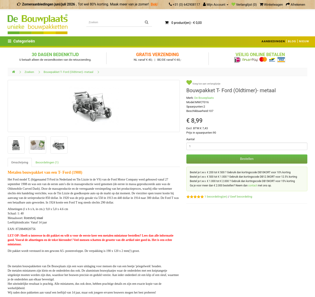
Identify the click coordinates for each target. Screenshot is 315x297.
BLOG (292, 41)
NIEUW (304, 41)
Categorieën (21, 41)
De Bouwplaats (204, 97)
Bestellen (247, 159)
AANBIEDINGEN (273, 41)
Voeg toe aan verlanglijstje (203, 82)
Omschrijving (19, 162)
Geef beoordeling (241, 196)
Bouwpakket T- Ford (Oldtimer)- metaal (68, 72)
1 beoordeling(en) (216, 196)
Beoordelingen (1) (47, 162)
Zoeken (29, 72)
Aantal (190, 139)
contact (252, 185)
